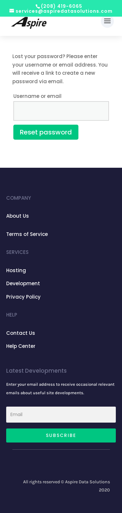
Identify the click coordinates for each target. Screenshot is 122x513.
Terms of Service (27, 234)
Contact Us (20, 333)
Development (23, 283)
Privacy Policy (23, 296)
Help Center (20, 346)
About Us (17, 215)
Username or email (37, 96)
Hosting (16, 270)
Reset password (46, 132)
